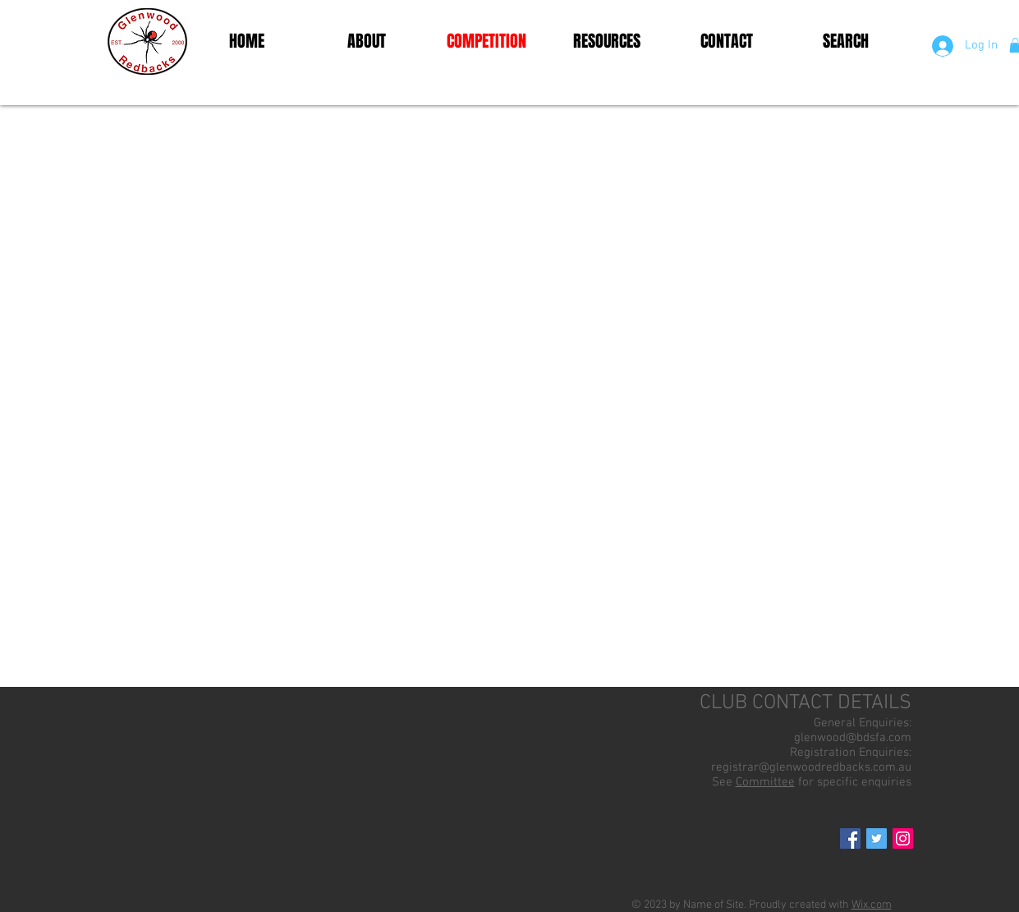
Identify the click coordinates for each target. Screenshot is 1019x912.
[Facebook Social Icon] (850, 838)
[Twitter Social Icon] (876, 838)
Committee (765, 782)
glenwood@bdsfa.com (852, 737)
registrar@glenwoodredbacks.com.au (811, 767)
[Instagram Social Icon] (903, 838)
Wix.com (871, 905)
